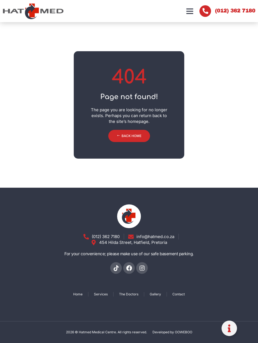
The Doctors (128, 294)
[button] (190, 11)
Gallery (155, 294)
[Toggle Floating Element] (229, 328)
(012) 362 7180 (235, 11)
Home (78, 294)
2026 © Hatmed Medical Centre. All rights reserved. (106, 332)
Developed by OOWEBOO (172, 332)
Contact (178, 294)
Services (101, 294)
